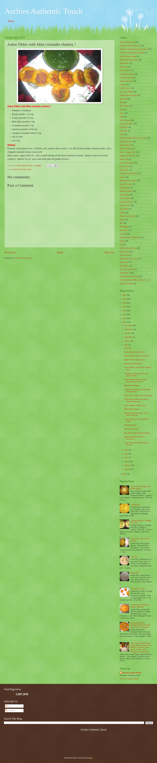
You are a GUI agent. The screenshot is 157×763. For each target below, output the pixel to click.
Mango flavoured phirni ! (133, 364)
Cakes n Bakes (125, 70)
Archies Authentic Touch (44, 11)
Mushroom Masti (126, 191)
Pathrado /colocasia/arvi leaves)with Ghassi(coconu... (137, 390)
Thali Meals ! (124, 273)
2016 (124, 311)
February (128, 465)
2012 (124, 474)
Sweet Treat (124, 262)
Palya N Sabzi (125, 198)
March (127, 461)
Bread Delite (124, 63)
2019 (124, 299)
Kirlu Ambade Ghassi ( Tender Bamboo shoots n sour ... (135, 381)
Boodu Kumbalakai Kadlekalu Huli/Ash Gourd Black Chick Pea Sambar (140, 625)
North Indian (124, 195)
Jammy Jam (124, 159)
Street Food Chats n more (22, 169)
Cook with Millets (126, 92)
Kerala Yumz (124, 166)
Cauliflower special (127, 74)
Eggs (121, 117)
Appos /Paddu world (127, 42)
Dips (121, 110)
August (127, 341)
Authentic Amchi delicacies (130, 46)
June (126, 450)
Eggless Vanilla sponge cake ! (135, 360)
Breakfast (123, 67)
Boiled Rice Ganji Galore (129, 60)
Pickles (122, 213)
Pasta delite (124, 209)
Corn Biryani (135, 505)
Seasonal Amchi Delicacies (129, 237)
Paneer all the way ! (127, 202)
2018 (124, 303)
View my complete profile (129, 679)
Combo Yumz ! (125, 88)
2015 (124, 315)
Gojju (122, 134)
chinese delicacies (126, 81)
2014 (124, 318)
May (126, 454)
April (127, 458)
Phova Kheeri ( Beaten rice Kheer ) (137, 356)
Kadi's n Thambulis (127, 163)
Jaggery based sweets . (128, 156)
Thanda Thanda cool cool (129, 276)
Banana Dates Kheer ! (132, 386)
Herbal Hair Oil (125, 145)
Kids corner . (124, 170)
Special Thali (124, 252)
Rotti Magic (124, 227)
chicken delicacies (126, 78)
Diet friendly (124, 106)
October (128, 333)
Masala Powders (126, 184)
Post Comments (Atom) (23, 258)
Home (11, 21)
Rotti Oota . (124, 230)
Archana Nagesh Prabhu (131, 673)
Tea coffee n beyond (127, 269)
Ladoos (122, 177)
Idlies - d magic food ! (128, 152)
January (128, 469)
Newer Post (10, 252)
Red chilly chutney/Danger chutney (137, 433)
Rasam (122, 220)
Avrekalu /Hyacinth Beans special (132, 53)
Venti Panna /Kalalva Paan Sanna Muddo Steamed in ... (136, 400)
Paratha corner (125, 205)
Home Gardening (126, 149)
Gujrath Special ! (126, 142)
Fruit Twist (124, 131)
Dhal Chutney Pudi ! (131, 429)
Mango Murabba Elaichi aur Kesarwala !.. (134, 438)
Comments (10, 710)
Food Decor (124, 127)
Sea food (123, 234)
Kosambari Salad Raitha (128, 173)
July (126, 345)
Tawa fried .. (124, 266)
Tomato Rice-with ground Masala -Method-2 (140, 606)
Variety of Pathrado (127, 284)
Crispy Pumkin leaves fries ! (134, 352)
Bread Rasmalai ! (130, 425)
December (129, 325)
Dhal (121, 102)
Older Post (109, 252)
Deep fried (123, 99)
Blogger (89, 758)
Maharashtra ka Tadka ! (128, 181)
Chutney (123, 85)
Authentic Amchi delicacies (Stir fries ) (134, 49)
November (129, 329)
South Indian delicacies (128, 248)
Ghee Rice (128, 348)
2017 (124, 307)
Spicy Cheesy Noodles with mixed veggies (141, 487)
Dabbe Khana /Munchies (129, 95)
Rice (121, 223)
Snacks (122, 241)
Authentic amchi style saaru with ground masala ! (136, 375)
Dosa (121, 113)
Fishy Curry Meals (126, 124)
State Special (124, 255)
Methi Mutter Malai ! (132, 409)
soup (121, 244)
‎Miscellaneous (125, 188)
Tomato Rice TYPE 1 (138, 589)
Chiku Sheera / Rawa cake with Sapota (138, 395)
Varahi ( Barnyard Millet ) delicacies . (133, 280)
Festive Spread (125, 120)
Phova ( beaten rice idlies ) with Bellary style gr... (135, 414)
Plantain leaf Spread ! (127, 216)
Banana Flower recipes (128, 56)
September (129, 337)
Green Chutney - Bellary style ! (135, 405)
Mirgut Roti (135, 573)
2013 (124, 322)
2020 (124, 295)
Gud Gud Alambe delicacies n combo (133, 138)
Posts (8, 706)
